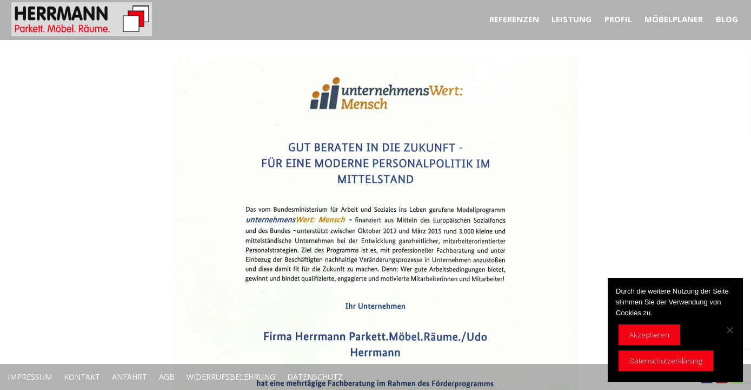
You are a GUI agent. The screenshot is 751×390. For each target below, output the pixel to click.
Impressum (30, 377)
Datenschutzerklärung (665, 361)
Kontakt (82, 377)
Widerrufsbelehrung (231, 377)
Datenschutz (315, 377)
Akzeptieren (649, 335)
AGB (167, 377)
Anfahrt (129, 377)
